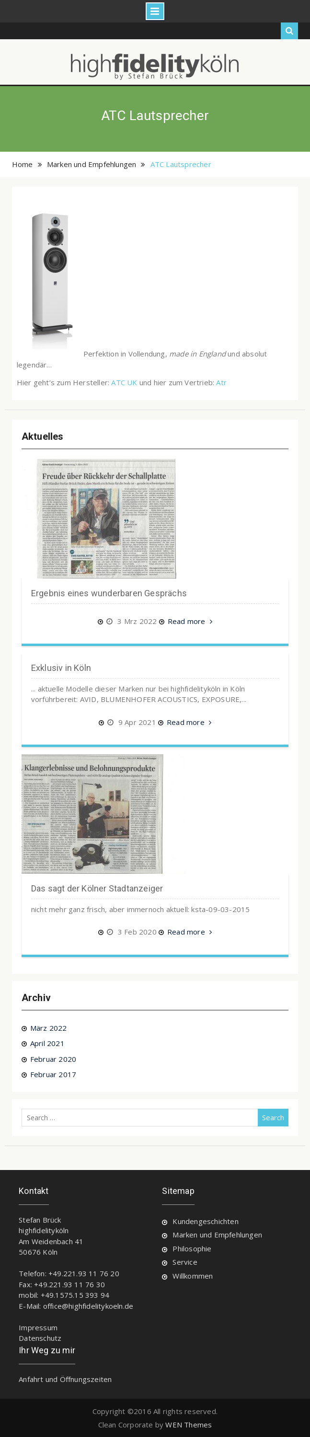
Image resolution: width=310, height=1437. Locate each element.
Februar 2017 (53, 1074)
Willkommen (192, 1276)
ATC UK (124, 382)
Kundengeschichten (205, 1221)
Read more (190, 621)
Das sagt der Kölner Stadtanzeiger (97, 888)
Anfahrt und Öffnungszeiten (65, 1379)
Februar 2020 (53, 1059)
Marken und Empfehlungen (217, 1234)
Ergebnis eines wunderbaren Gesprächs (109, 593)
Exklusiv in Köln (61, 668)
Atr (221, 382)
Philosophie (191, 1248)
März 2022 (48, 1028)
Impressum (38, 1327)
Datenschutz (40, 1338)
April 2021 (47, 1043)
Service (184, 1262)
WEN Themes (188, 1424)
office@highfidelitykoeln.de (88, 1306)
